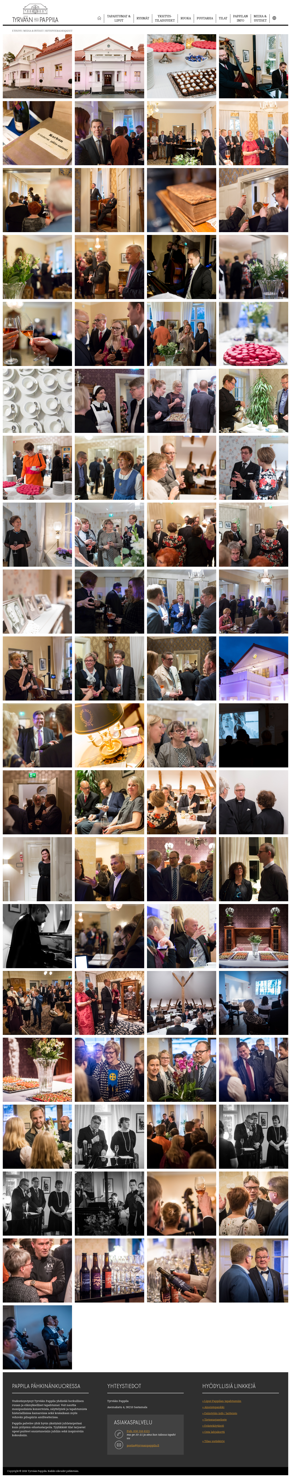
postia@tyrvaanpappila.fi (143, 1445)
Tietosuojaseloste (215, 1419)
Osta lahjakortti (214, 1432)
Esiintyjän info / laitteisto (220, 1413)
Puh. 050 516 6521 (138, 1431)
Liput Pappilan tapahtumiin (222, 1401)
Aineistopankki (214, 1407)
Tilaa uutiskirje (214, 1441)
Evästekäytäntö (214, 1425)
